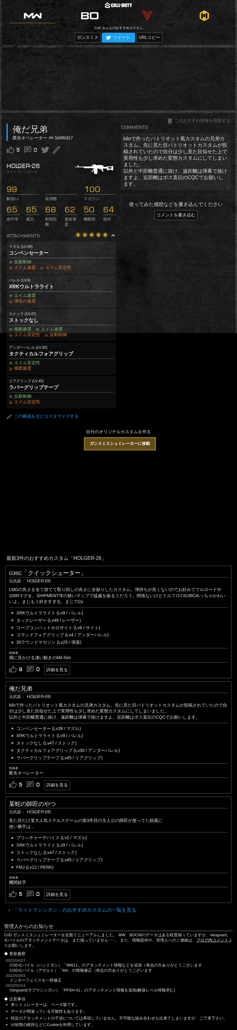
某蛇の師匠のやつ (32, 804)
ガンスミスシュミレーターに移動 (120, 443)
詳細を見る (57, 669)
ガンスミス (87, 37)
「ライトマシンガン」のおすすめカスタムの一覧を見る (74, 910)
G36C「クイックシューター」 (47, 573)
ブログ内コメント (212, 940)
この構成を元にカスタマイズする (42, 416)
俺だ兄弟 (20, 688)
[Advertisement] (118, 79)
